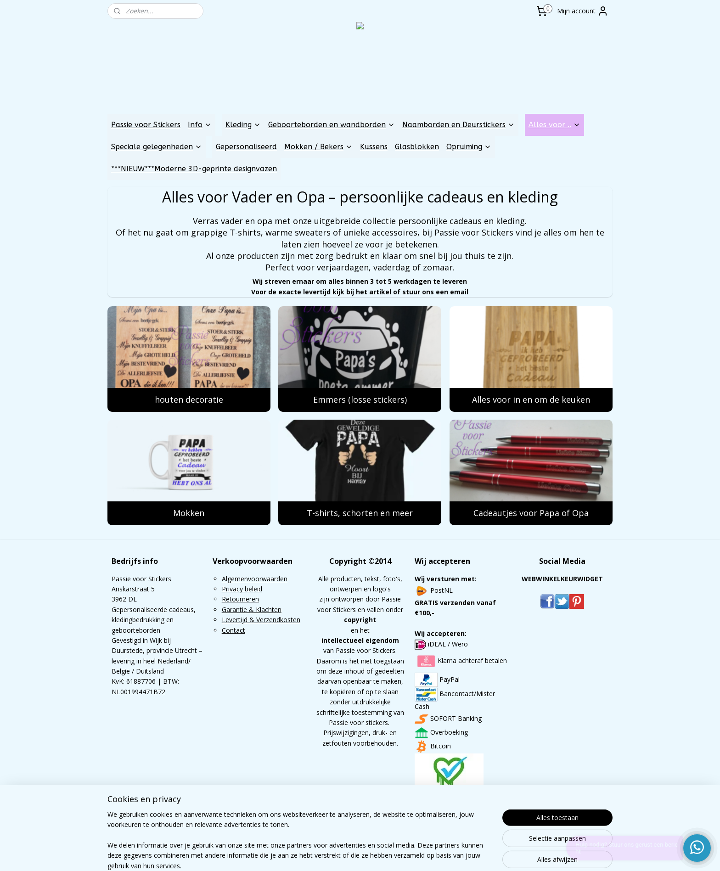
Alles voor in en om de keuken (531, 399)
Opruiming (468, 146)
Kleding (243, 124)
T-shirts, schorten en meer (360, 512)
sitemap (333, 854)
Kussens (374, 146)
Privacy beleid (242, 588)
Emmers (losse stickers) (360, 399)
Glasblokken (417, 146)
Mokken (188, 512)
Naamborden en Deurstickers (458, 124)
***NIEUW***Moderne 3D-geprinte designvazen (194, 168)
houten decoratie (189, 399)
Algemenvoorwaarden (254, 578)
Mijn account (582, 11)
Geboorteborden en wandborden (331, 124)
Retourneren (240, 599)
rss (352, 854)
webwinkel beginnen (387, 854)
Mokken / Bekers (318, 146)
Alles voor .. (554, 124)
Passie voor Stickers (145, 124)
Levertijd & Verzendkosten (261, 619)
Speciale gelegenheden (156, 146)
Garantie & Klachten (251, 609)
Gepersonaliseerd (246, 146)
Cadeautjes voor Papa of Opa (531, 512)
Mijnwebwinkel (467, 854)
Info (200, 124)
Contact (233, 630)
